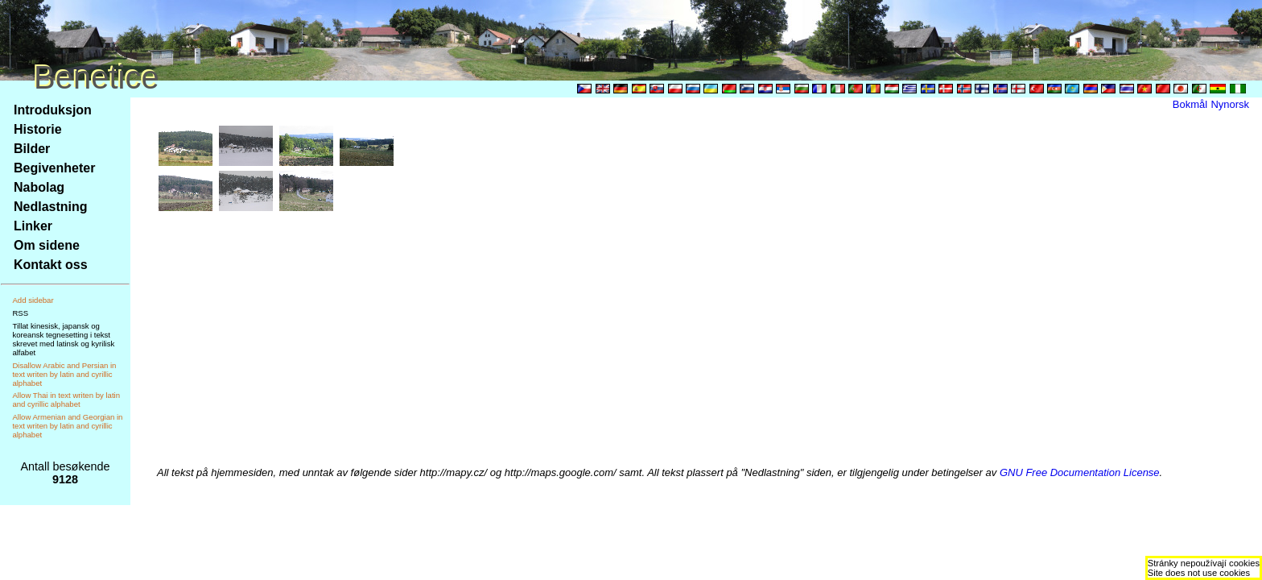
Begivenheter (54, 168)
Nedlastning (51, 206)
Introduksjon (53, 110)
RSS (20, 313)
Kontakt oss (51, 264)
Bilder (32, 148)
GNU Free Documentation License (1080, 472)
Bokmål (1190, 104)
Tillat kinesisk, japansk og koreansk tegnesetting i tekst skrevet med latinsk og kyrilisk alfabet (63, 339)
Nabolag (39, 187)
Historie (38, 129)
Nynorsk (1229, 104)
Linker (33, 226)
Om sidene (47, 245)
